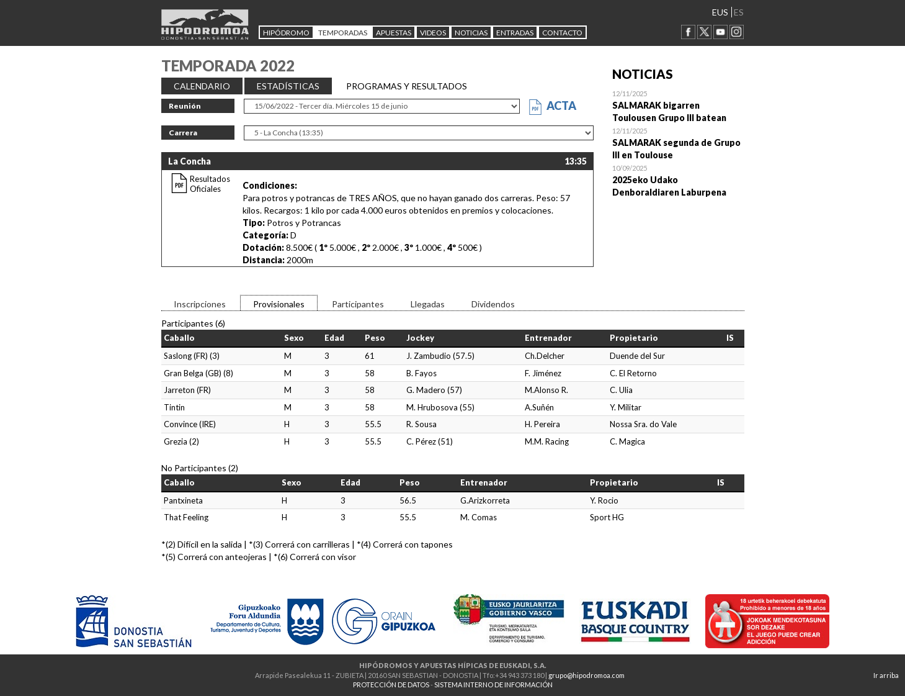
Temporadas (342, 32)
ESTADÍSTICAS (288, 86)
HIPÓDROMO (286, 32)
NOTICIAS (471, 32)
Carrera (183, 132)
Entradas (514, 32)
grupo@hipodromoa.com (586, 675)
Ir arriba (886, 675)
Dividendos (493, 304)
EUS (720, 12)
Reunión (185, 106)
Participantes (358, 304)
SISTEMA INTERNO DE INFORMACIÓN (493, 684)
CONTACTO (562, 32)
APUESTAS (393, 32)
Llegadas (428, 304)
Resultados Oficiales (210, 184)
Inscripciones (200, 304)
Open (678, 105)
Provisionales (279, 304)
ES (739, 12)
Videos (433, 32)
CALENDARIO (202, 86)
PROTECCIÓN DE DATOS (391, 684)
